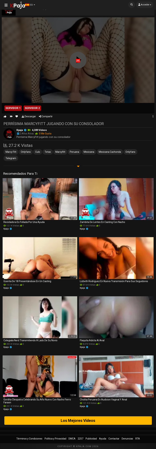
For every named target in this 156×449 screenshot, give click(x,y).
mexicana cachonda (110, 151)
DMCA (72, 438)
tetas (48, 151)
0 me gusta (43, 133)
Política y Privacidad (55, 438)
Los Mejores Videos (78, 420)
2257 (80, 438)
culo (37, 151)
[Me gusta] (5, 116)
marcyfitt (60, 151)
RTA (137, 438)
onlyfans (26, 151)
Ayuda (102, 438)
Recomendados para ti (20, 174)
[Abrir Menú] (6, 5)
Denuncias (127, 438)
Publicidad (91, 438)
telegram (11, 158)
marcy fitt (11, 151)
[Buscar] (131, 5)
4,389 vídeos (39, 130)
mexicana (89, 151)
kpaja (19, 130)
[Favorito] (16, 116)
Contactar (113, 438)
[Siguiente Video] (11, 116)
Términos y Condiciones (29, 438)
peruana (74, 151)
